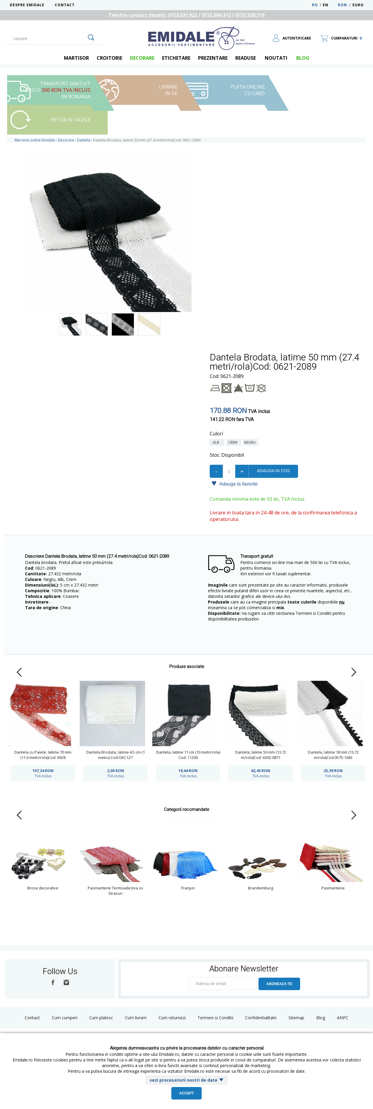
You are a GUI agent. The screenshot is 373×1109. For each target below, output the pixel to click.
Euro (358, 4)
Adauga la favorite (234, 483)
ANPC (342, 1017)
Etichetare (176, 58)
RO (315, 4)
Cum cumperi (64, 1017)
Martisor (76, 58)
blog (302, 58)
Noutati (276, 58)
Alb (217, 442)
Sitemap (296, 1017)
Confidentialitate (261, 1017)
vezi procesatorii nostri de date (183, 1080)
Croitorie (109, 58)
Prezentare (213, 58)
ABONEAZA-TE (279, 984)
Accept (186, 1093)
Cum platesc (101, 1017)
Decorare (142, 58)
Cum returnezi (172, 1017)
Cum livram (136, 1017)
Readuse (245, 58)
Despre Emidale (27, 4)
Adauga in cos (273, 470)
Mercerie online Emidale (35, 140)
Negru (251, 442)
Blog (320, 1017)
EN (330, 4)
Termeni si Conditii (215, 1017)
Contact (65, 4)
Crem (233, 442)
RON (342, 4)
